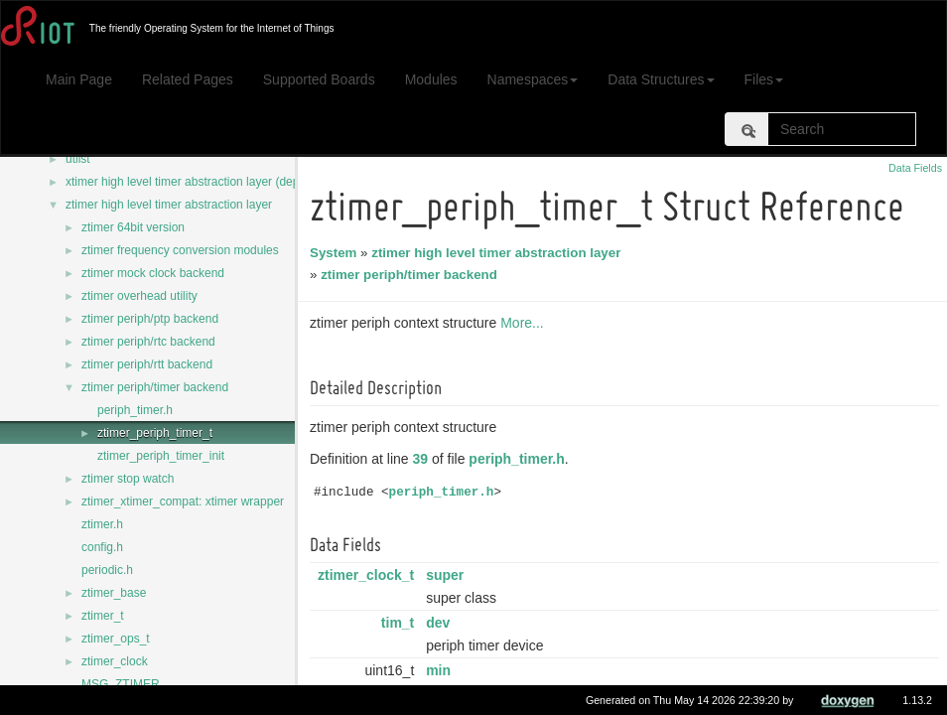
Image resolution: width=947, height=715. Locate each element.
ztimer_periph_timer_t (154, 433)
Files (764, 79)
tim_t (400, 623)
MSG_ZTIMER (120, 684)
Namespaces (533, 79)
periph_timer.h (135, 410)
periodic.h (107, 570)
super (448, 575)
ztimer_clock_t (369, 575)
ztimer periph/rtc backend (148, 342)
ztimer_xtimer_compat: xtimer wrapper (182, 501)
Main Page (79, 79)
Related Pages (187, 79)
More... (525, 323)
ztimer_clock (114, 661)
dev (441, 623)
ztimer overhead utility (139, 296)
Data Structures (661, 79)
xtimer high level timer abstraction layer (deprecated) (204, 182)
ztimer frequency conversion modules (180, 250)
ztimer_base (113, 593)
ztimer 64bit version (133, 227)
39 (424, 459)
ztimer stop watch (127, 479)
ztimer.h (102, 524)
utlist (78, 159)
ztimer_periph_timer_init (160, 456)
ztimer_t (102, 616)
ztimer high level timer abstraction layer (169, 205)
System (336, 252)
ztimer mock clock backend (152, 273)
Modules (431, 79)
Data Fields (915, 168)
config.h (102, 547)
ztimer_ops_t (115, 638)
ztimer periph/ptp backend (149, 319)
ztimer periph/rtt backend (146, 364)
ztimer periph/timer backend (154, 387)
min (441, 670)
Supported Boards (319, 79)
